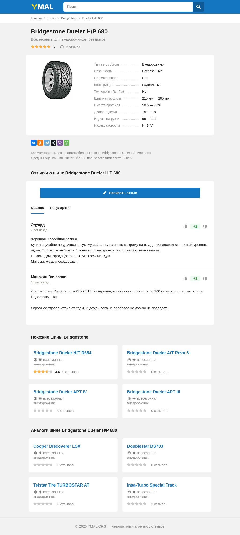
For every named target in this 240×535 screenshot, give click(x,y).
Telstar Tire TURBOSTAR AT (61, 485)
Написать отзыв (120, 193)
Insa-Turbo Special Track (152, 485)
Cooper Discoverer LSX (56, 446)
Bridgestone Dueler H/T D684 (62, 353)
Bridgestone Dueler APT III (153, 392)
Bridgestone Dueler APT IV (60, 392)
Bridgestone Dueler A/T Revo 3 (158, 353)
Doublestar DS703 (145, 446)
